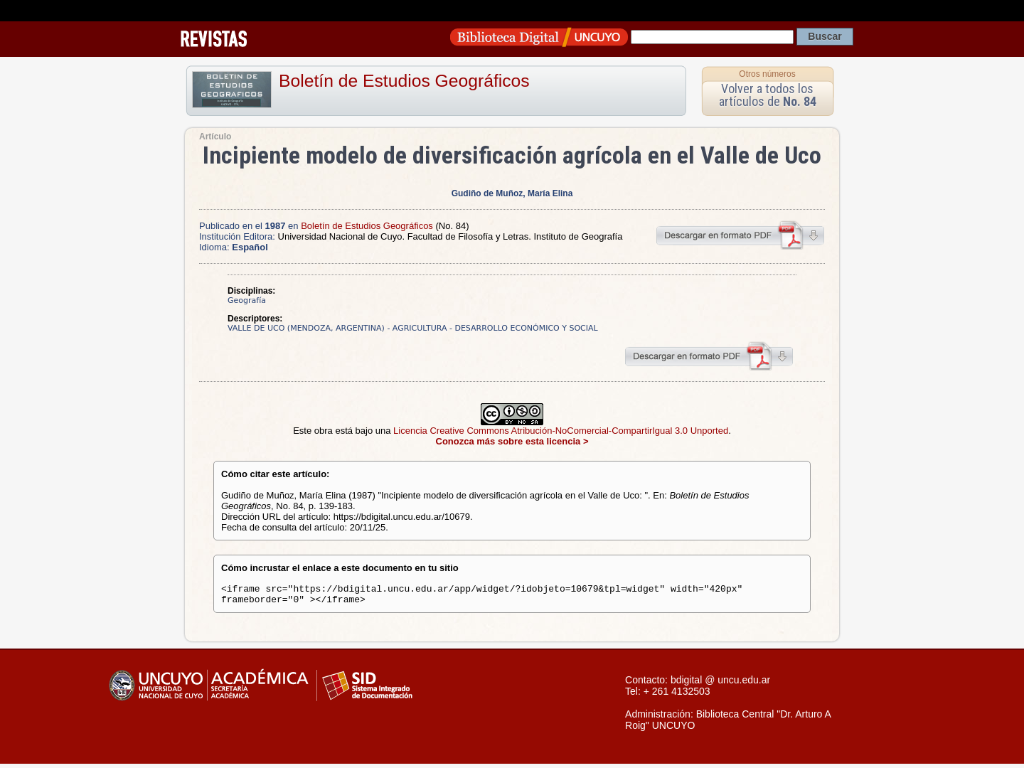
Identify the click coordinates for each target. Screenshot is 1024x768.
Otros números (767, 74)
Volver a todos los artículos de (767, 95)
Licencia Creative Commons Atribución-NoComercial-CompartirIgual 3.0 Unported (560, 430)
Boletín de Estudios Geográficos (404, 80)
